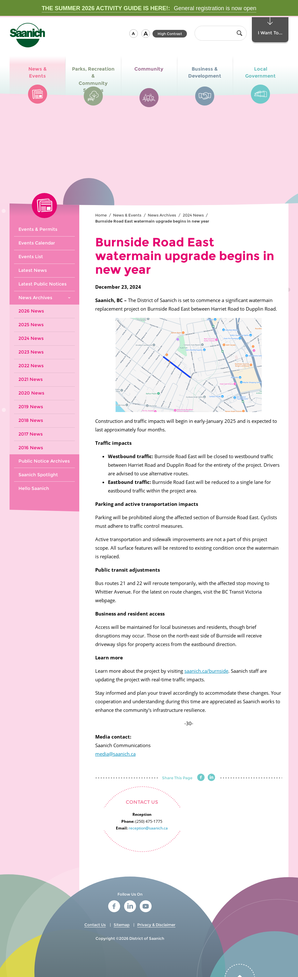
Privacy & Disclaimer (156, 924)
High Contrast (170, 34)
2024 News (193, 215)
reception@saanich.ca (148, 828)
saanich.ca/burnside (206, 671)
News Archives (162, 215)
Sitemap (122, 924)
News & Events (127, 215)
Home (101, 215)
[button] (133, 33)
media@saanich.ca (115, 754)
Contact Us (95, 924)
